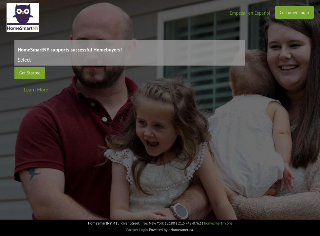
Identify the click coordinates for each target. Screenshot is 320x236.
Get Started (30, 73)
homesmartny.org (218, 223)
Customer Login (294, 12)
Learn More (36, 89)
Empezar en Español (250, 13)
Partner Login (137, 229)
